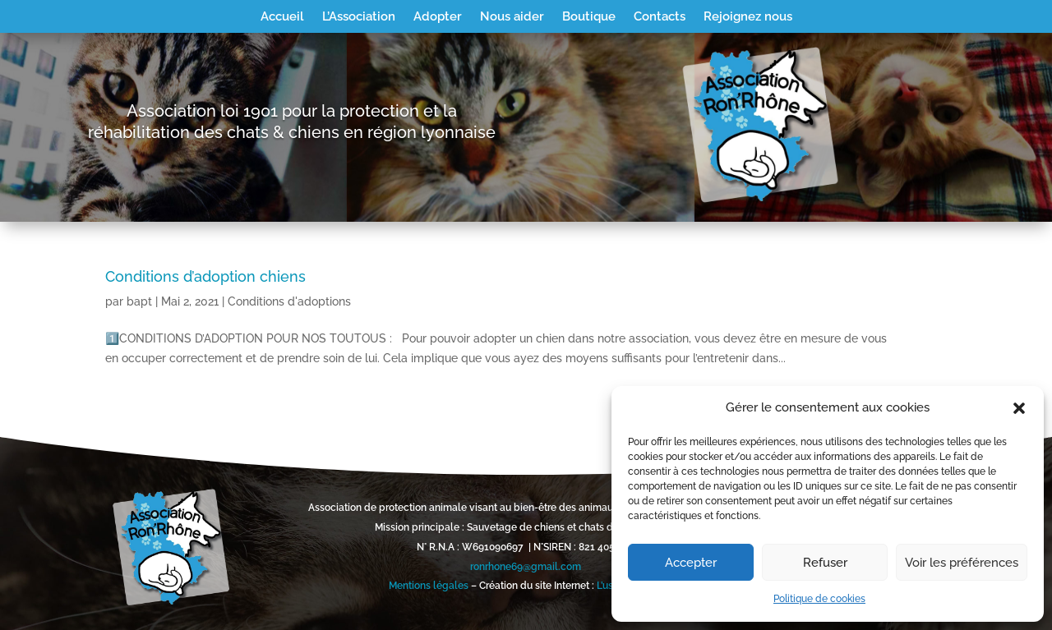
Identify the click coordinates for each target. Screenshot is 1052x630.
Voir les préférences (961, 562)
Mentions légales (428, 585)
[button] (1019, 408)
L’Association (358, 17)
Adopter (437, 17)
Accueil (282, 17)
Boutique (589, 17)
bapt (139, 301)
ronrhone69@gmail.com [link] (525, 567)
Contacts (659, 17)
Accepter (691, 562)
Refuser (825, 562)
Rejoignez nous (748, 17)
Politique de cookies (819, 599)
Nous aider (512, 17)
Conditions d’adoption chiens (205, 276)
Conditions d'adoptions (289, 301)
